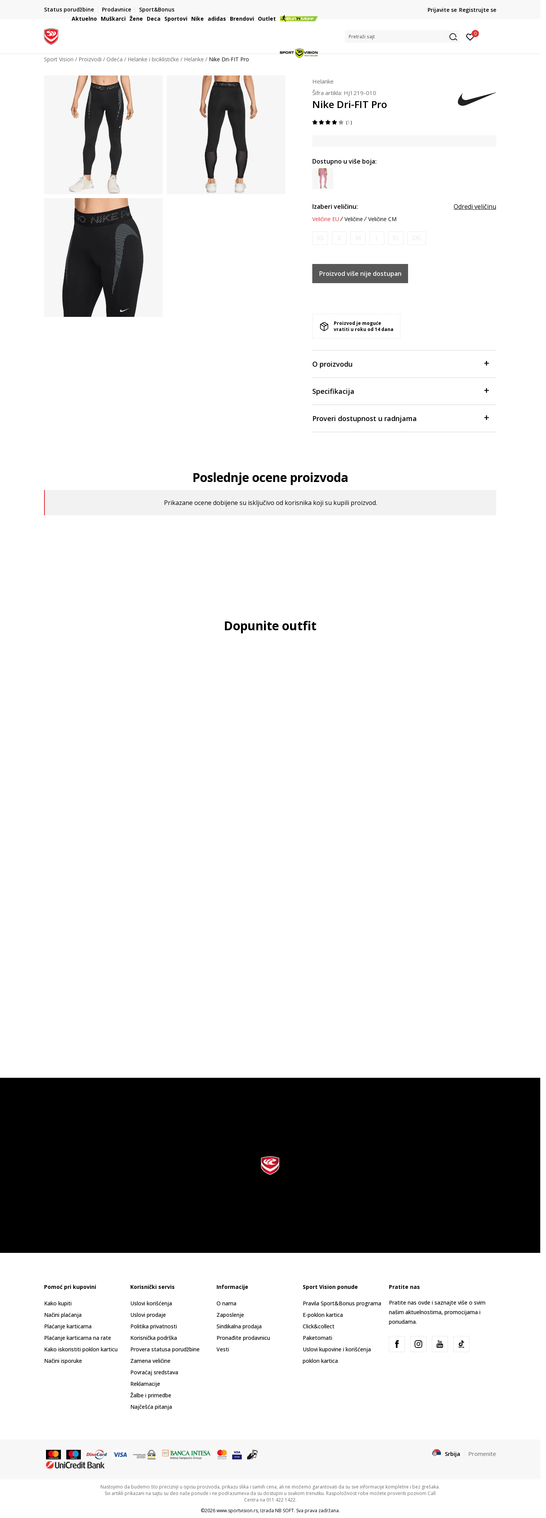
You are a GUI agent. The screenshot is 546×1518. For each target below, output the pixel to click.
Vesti (222, 1349)
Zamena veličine (150, 1360)
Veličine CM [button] (382, 219)
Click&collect (318, 1326)
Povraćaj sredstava (154, 1372)
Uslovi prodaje (148, 1314)
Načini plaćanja (63, 1314)
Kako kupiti (58, 1303)
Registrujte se (477, 9)
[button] (402, 36)
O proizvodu (400, 363)
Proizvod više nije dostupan (360, 273)
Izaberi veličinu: (335, 206)
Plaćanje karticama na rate (77, 1337)
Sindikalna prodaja (239, 1326)
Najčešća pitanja (151, 1406)
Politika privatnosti (153, 1326)
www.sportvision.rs (237, 1510)
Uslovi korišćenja (151, 1303)
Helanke (323, 81)
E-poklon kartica (323, 1314)
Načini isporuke (63, 1360)
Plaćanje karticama (68, 1326)
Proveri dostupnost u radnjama (400, 418)
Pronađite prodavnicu (243, 1337)
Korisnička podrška (153, 1337)
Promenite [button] (482, 1453)
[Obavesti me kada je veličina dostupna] (320, 238)
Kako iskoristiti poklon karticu (81, 1349)
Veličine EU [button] (325, 219)
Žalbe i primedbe (150, 1395)
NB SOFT (284, 1510)
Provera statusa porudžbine (165, 1349)
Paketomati (317, 1337)
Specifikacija (400, 390)
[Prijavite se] (470, 36)
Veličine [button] (353, 219)
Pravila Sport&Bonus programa (342, 1303)
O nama (226, 1303)
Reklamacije (145, 1383)
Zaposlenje (230, 1314)
